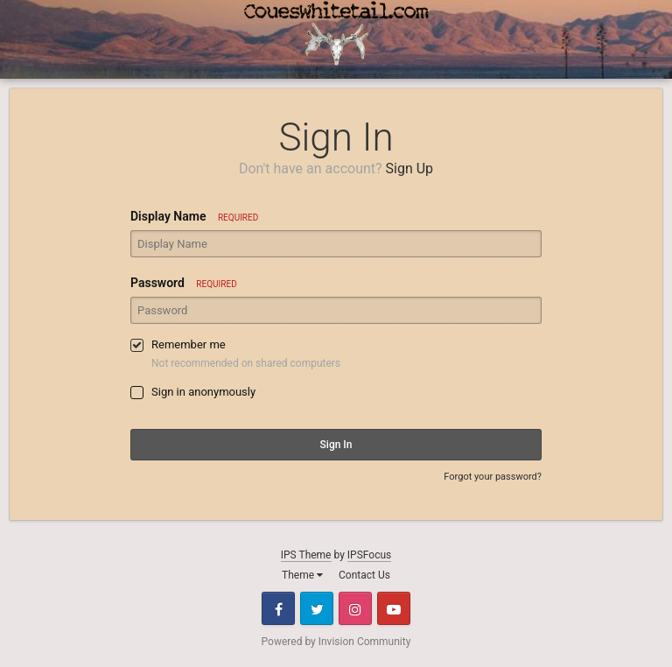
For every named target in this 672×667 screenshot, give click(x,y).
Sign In (336, 445)
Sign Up (410, 168)
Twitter (316, 608)
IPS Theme (306, 555)
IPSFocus (369, 555)
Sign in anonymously (203, 391)
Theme (302, 575)
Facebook (278, 608)
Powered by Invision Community (336, 641)
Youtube (393, 608)
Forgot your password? (493, 476)
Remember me (188, 344)
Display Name (194, 216)
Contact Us (364, 575)
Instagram (355, 608)
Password (183, 283)
